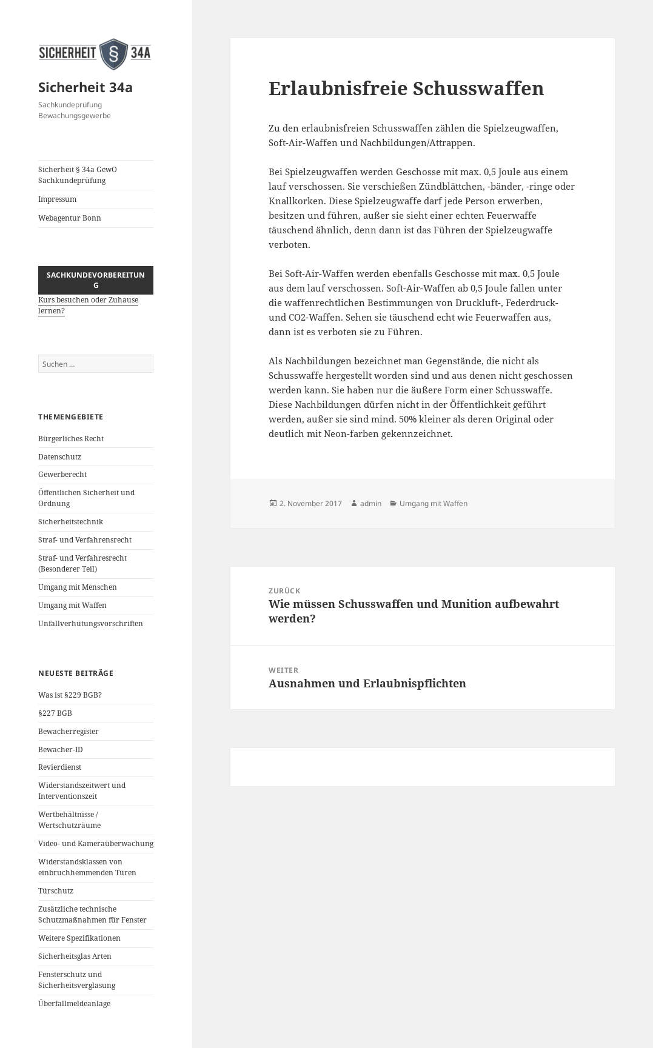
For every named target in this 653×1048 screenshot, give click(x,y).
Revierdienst (59, 767)
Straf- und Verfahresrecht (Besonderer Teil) (82, 563)
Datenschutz (59, 457)
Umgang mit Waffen (72, 605)
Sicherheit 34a (85, 87)
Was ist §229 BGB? (70, 695)
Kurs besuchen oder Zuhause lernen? (95, 298)
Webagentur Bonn (69, 218)
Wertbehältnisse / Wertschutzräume (69, 819)
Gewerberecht (62, 474)
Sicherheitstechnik (70, 521)
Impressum (57, 199)
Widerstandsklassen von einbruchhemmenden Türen (87, 867)
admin (370, 503)
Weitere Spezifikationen (79, 938)
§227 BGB (55, 713)
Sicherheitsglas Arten (75, 956)
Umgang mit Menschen (77, 587)
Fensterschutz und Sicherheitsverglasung (76, 979)
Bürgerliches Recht (71, 438)
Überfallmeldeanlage (74, 1003)
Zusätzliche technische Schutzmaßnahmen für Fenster (92, 914)
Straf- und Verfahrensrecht (85, 540)
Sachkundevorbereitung (96, 280)
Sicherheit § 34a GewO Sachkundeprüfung (77, 174)
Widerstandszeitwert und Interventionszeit (82, 790)
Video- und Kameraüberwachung (95, 843)
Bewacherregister (68, 731)
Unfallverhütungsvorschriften (90, 623)
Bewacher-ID (60, 749)
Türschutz (55, 891)
